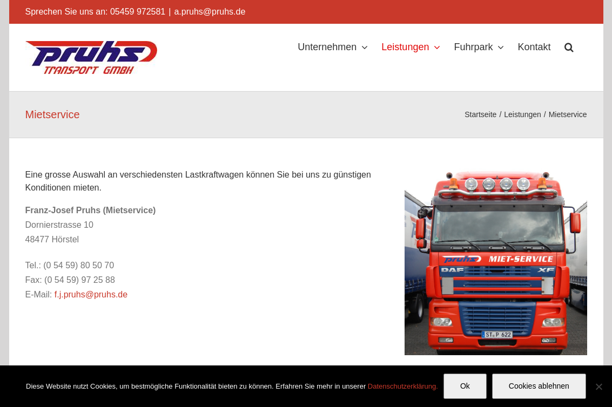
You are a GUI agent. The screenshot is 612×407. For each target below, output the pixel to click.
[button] (569, 47)
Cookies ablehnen (539, 386)
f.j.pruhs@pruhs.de (91, 294)
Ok (465, 386)
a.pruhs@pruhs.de (209, 11)
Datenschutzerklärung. (403, 386)
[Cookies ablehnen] (598, 386)
